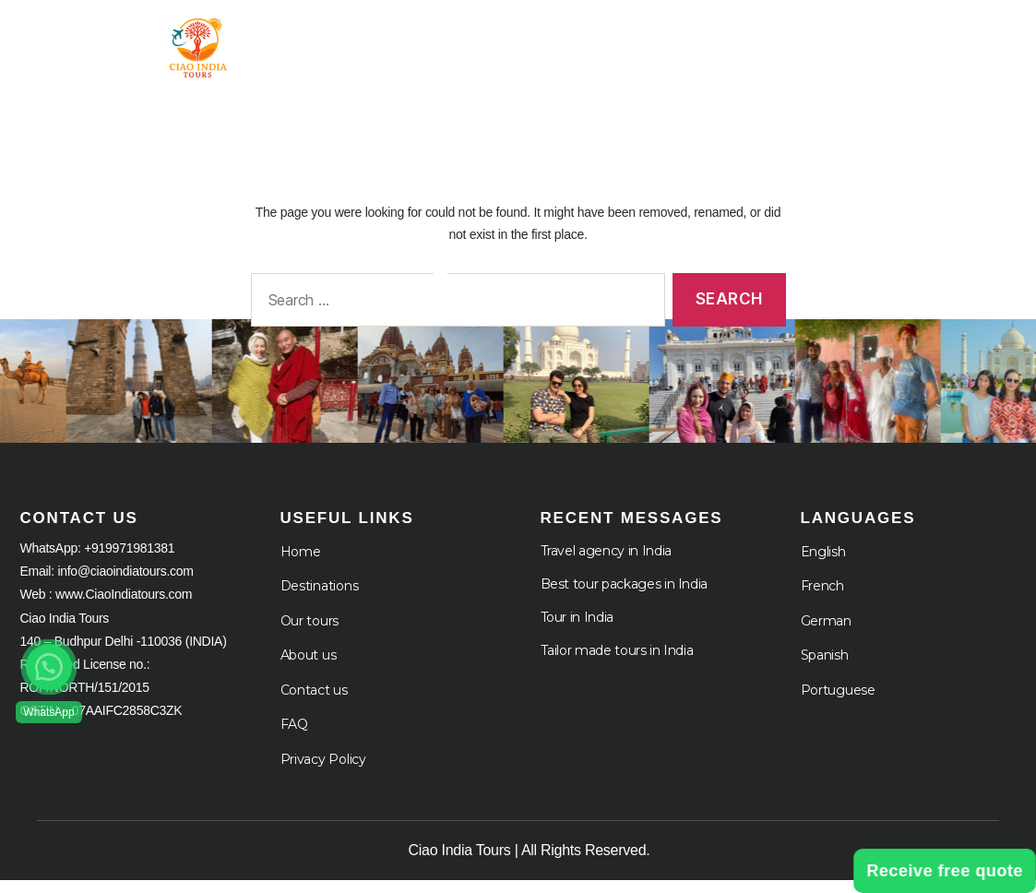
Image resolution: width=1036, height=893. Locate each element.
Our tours (309, 633)
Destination (719, 36)
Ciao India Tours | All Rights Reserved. (529, 863)
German (826, 633)
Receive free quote (944, 871)
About (849, 36)
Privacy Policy (323, 771)
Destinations (319, 598)
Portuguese (838, 702)
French (822, 598)
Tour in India (565, 36)
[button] (49, 667)
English (823, 563)
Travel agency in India (606, 562)
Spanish (825, 668)
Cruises (965, 36)
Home (449, 36)
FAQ (294, 737)
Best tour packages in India (625, 596)
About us (308, 668)
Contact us (314, 702)
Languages (952, 52)
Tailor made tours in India (617, 662)
